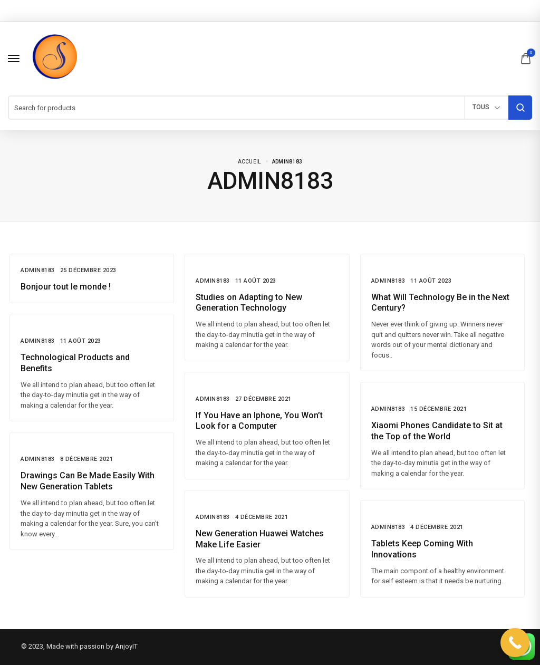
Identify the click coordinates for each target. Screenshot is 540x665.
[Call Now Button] (514, 642)
